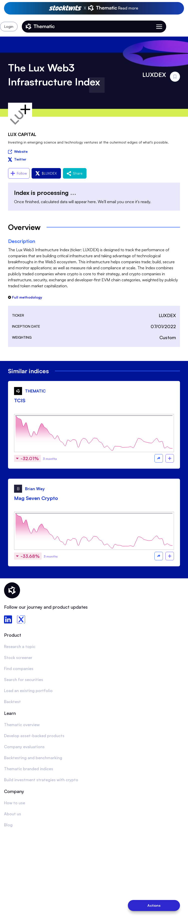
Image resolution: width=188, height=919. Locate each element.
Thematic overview (22, 724)
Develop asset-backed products (34, 735)
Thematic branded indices (28, 768)
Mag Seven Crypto (36, 498)
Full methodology (25, 297)
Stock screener (18, 657)
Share (74, 173)
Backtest (12, 701)
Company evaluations (24, 746)
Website (18, 151)
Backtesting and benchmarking (33, 757)
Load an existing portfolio (28, 690)
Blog (8, 824)
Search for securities (23, 679)
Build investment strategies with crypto (41, 779)
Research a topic (19, 646)
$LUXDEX (46, 173)
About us (12, 813)
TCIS (19, 400)
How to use (14, 802)
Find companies (18, 668)
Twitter (17, 159)
